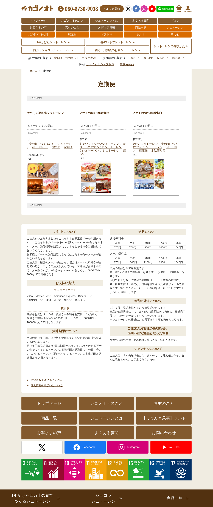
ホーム (34, 71)
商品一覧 (140, 27)
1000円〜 (134, 57)
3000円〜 (149, 57)
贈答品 (56, 147)
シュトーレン (174, 27)
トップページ (38, 20)
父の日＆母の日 (38, 34)
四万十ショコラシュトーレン (80, 150)
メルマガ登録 (111, 8)
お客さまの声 (38, 27)
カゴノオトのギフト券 (100, 64)
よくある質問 (140, 20)
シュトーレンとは (106, 20)
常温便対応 (158, 150)
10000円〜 (179, 57)
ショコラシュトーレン (103, 498)
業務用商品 (127, 64)
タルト (140, 34)
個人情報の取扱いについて (47, 385)
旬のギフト (72, 57)
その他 (175, 34)
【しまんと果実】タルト (164, 418)
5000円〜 (163, 57)
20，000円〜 (40, 147)
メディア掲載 (106, 27)
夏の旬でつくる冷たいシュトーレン (96, 143)
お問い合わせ (164, 433)
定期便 (58, 57)
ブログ (175, 20)
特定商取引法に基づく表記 (47, 380)
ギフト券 (106, 34)
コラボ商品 (89, 57)
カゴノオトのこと (72, 20)
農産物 (72, 34)
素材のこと (72, 27)
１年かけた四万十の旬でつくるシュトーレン (93, 147)
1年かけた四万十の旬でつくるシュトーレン (32, 498)
